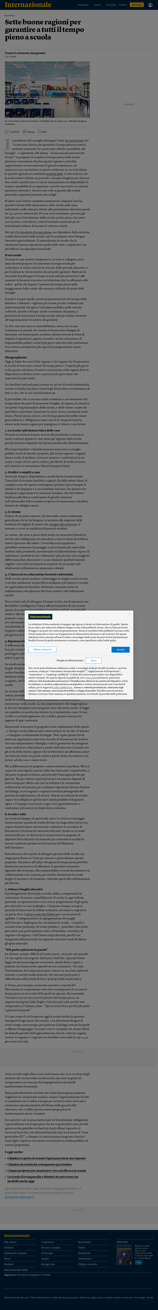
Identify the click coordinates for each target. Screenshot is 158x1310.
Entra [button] (93, 661)
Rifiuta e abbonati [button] (42, 650)
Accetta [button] (121, 650)
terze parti (91, 678)
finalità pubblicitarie (62, 688)
